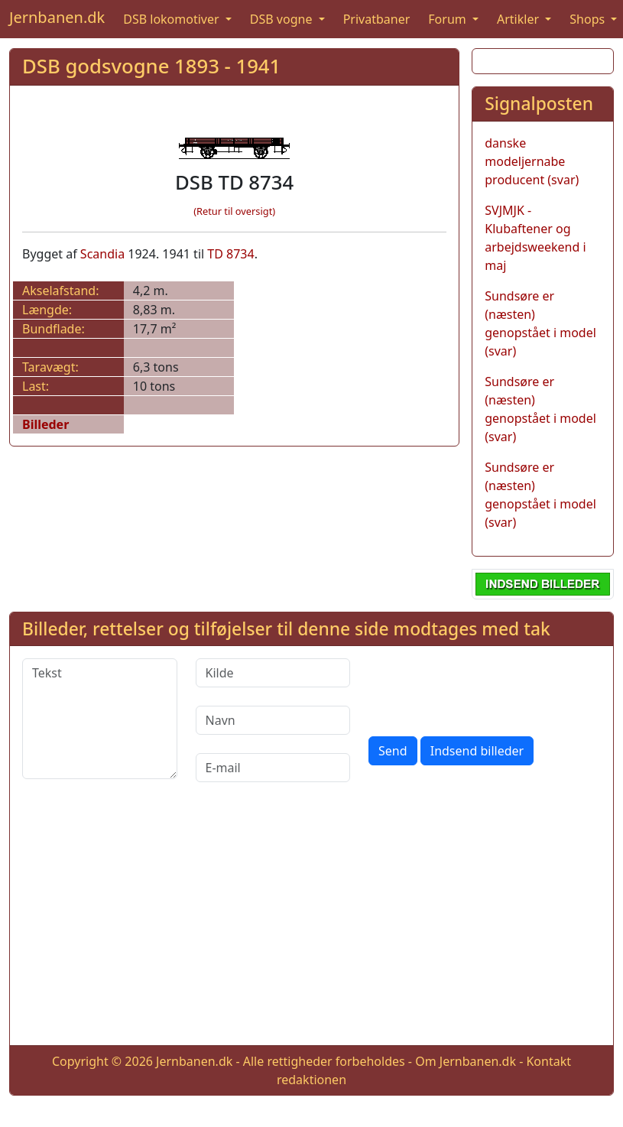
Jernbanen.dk (57, 17)
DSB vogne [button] (283, 19)
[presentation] (484, 688)
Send (392, 750)
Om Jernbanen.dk (465, 1061)
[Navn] (273, 720)
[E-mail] (273, 767)
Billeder (45, 424)
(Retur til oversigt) (234, 211)
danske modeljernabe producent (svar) (532, 161)
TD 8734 (230, 253)
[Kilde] (273, 672)
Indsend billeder (477, 750)
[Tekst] (99, 718)
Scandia (102, 253)
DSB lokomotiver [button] (172, 19)
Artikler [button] (519, 19)
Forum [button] (448, 19)
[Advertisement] (312, 926)
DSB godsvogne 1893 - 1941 (151, 66)
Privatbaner (376, 19)
